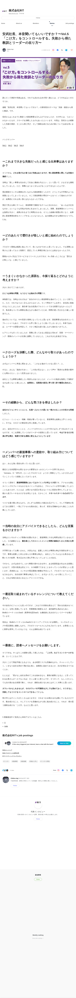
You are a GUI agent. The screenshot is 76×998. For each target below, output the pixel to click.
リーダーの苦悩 (45, 761)
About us (19, 23)
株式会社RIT (16, 10)
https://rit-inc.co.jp (13, 13)
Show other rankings (38, 938)
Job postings (69, 23)
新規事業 (15, 761)
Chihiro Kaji (10, 49)
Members (36, 23)
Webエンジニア (7, 750)
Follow (38, 18)
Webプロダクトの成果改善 (10, 753)
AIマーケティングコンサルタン (12, 756)
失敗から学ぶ (33, 761)
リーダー (6, 761)
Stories (52, 22)
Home (3, 23)
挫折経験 (23, 761)
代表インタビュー (38, 811)
